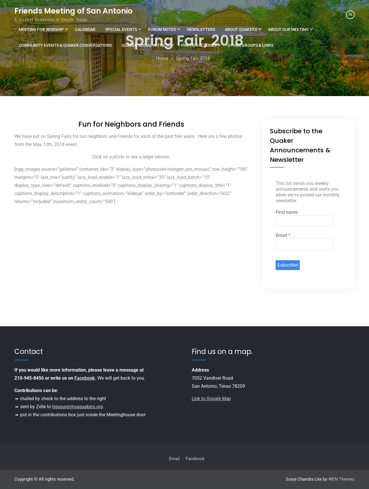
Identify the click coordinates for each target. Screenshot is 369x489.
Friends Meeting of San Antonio (73, 11)
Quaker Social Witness (146, 45)
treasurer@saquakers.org (77, 406)
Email (283, 235)
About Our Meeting (288, 29)
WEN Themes (341, 479)
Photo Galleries (198, 45)
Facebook (84, 378)
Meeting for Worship (41, 29)
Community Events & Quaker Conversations (65, 45)
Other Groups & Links (250, 45)
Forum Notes (162, 29)
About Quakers (241, 29)
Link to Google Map (211, 398)
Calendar (85, 29)
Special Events (121, 29)
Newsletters (201, 29)
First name (287, 212)
